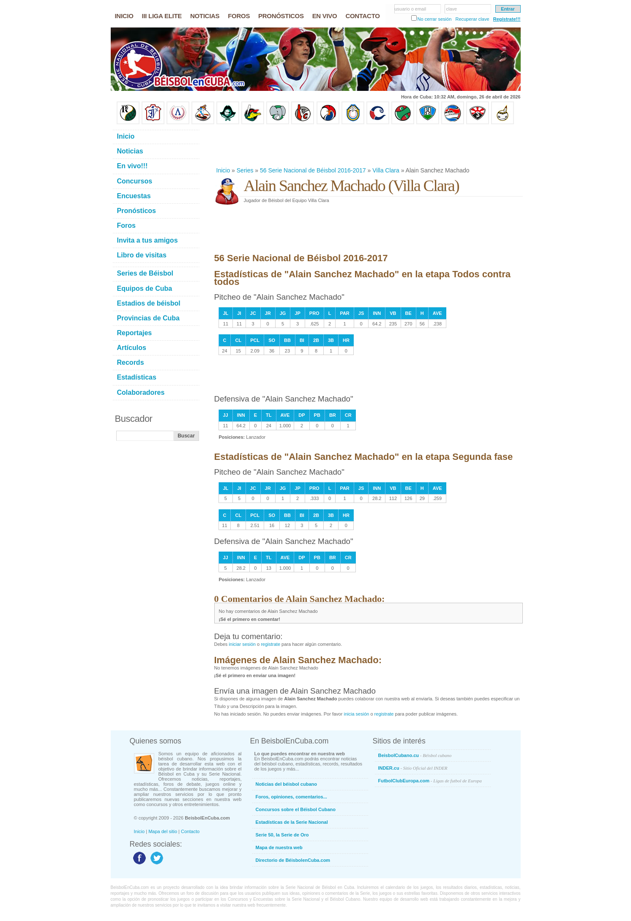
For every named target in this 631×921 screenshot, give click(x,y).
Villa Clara (385, 170)
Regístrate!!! (507, 19)
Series (245, 170)
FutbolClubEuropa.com (430, 780)
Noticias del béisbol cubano (286, 784)
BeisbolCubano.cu (415, 755)
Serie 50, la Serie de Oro (282, 834)
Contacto (190, 831)
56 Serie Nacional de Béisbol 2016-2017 (313, 170)
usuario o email (410, 8)
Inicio (223, 170)
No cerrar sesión (435, 19)
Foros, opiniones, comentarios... (291, 796)
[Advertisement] (368, 145)
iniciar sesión (242, 644)
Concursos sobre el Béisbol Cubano (296, 809)
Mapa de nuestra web (279, 847)
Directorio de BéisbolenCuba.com (293, 860)
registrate (270, 644)
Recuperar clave (472, 19)
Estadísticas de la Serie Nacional (292, 822)
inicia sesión (356, 713)
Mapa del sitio (162, 831)
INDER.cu (413, 768)
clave (451, 8)
